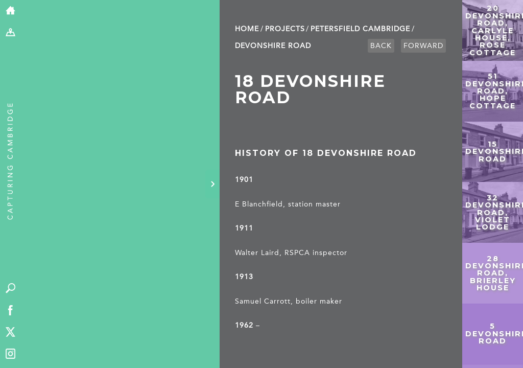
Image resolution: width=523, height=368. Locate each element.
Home (247, 29)
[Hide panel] (212, 184)
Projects (285, 29)
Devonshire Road (273, 45)
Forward (423, 45)
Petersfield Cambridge (360, 29)
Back (381, 45)
